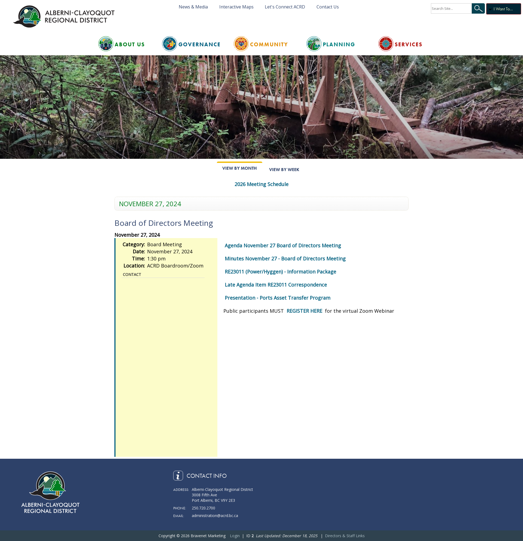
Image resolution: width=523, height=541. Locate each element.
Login (235, 535)
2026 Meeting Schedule (261, 184)
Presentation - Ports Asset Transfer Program (277, 297)
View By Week (284, 169)
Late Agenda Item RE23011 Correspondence (276, 284)
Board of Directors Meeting (163, 223)
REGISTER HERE (305, 311)
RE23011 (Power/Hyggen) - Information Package (280, 271)
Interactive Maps (236, 7)
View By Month (239, 168)
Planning (339, 44)
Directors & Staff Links (345, 535)
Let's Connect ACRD (285, 7)
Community (269, 44)
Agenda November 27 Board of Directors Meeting (283, 245)
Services (408, 44)
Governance (199, 44)
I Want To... (503, 9)
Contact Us (328, 7)
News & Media (193, 7)
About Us (130, 44)
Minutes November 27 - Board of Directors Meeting (285, 258)
